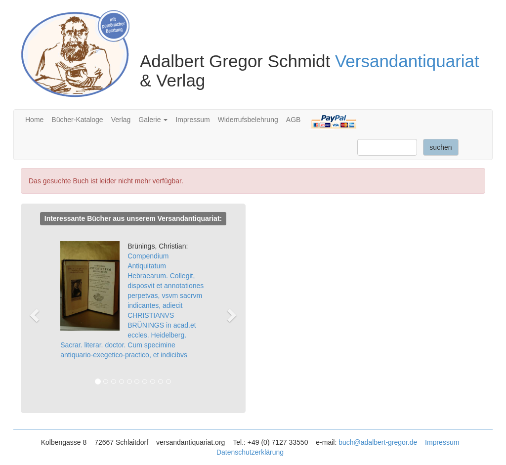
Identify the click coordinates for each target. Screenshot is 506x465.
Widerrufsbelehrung (248, 120)
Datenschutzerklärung (250, 452)
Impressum (192, 120)
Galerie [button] (153, 120)
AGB (293, 120)
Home (34, 120)
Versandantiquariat (407, 61)
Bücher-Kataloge (77, 120)
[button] (38, 315)
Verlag (121, 120)
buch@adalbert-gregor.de (377, 442)
